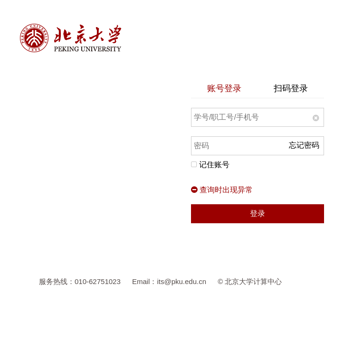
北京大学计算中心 (253, 281)
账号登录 (224, 88)
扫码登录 (291, 88)
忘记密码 (304, 145)
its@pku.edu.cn (181, 281)
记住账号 (210, 165)
